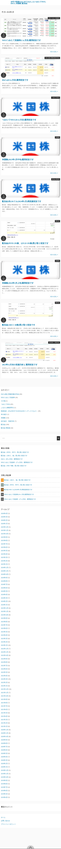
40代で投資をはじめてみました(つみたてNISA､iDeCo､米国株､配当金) (28, 2)
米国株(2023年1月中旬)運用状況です (18, 159)
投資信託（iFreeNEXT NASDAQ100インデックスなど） (19, 411)
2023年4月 (4, 635)
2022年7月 (4, 665)
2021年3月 (4, 719)
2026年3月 (4, 517)
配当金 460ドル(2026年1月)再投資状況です (18, 489)
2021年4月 (4, 716)
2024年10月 (4, 574)
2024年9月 (4, 577)
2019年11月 (4, 773)
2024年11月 (4, 571)
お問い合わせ (5, 821)
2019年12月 (4, 770)
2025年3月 (4, 557)
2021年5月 (4, 713)
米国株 (57, 137)
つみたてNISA (55, 97)
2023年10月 (4, 615)
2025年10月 (4, 533)
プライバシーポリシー (8, 824)
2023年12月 (4, 608)
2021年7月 (4, 706)
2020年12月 (4, 730)
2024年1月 (4, 605)
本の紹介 (4, 414)
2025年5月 (4, 550)
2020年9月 (4, 740)
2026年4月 (4, 513)
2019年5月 (4, 794)
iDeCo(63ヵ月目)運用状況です (15, 80)
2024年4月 (4, 594)
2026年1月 (4, 523)
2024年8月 (4, 581)
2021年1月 (4, 726)
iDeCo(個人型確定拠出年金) (52, 58)
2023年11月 (4, 611)
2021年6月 (4, 709)
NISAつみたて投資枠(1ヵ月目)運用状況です (21, 40)
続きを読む (54, 51)
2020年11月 (4, 733)
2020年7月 (4, 746)
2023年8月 (4, 621)
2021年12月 (4, 689)
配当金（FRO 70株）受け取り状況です (14, 466)
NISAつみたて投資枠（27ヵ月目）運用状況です (17, 462)
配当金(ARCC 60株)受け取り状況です (18, 325)
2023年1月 (4, 645)
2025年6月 (4, 547)
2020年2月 (4, 763)
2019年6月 (4, 790)
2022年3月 (4, 679)
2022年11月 (4, 652)
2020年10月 (4, 736)
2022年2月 (4, 682)
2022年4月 (4, 675)
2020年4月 (4, 757)
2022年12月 (4, 648)
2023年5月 (4, 632)
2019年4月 (4, 797)
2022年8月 (4, 662)
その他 (3, 401)
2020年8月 (4, 743)
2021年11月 (4, 692)
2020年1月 (4, 767)
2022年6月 (4, 669)
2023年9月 (4, 618)
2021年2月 (4, 723)
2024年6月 (4, 588)
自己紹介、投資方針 (54, 342)
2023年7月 (4, 625)
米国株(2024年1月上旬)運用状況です (18, 283)
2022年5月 (4, 672)
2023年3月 (4, 638)
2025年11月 (4, 530)
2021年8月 (4, 702)
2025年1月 (4, 564)
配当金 (57, 221)
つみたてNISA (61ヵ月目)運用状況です (19, 120)
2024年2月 (4, 601)
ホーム (3, 817)
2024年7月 (4, 584)
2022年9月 (4, 659)
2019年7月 (4, 787)
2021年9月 (4, 699)
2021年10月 (4, 696)
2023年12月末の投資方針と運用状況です (20, 365)
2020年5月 (4, 753)
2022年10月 (4, 655)
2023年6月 (4, 628)
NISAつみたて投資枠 (54, 18)
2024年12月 (4, 567)
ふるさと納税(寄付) (7, 407)
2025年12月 (4, 527)
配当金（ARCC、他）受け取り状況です (14, 455)
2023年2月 (4, 642)
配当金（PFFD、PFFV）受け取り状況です (15, 452)
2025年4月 (4, 554)
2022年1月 (4, 686)
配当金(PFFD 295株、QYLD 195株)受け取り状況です (25, 243)
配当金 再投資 (55, 179)
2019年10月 (4, 777)
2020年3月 (4, 760)
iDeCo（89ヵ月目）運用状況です (12, 459)
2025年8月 (4, 540)
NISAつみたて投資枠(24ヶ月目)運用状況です (19, 494)
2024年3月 (4, 598)
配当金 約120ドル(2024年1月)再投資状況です (21, 201)
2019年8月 (4, 784)
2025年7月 (4, 544)
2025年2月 (4, 561)
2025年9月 (4, 537)
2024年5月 (4, 591)
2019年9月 (4, 780)
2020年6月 (4, 750)
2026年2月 (4, 520)
